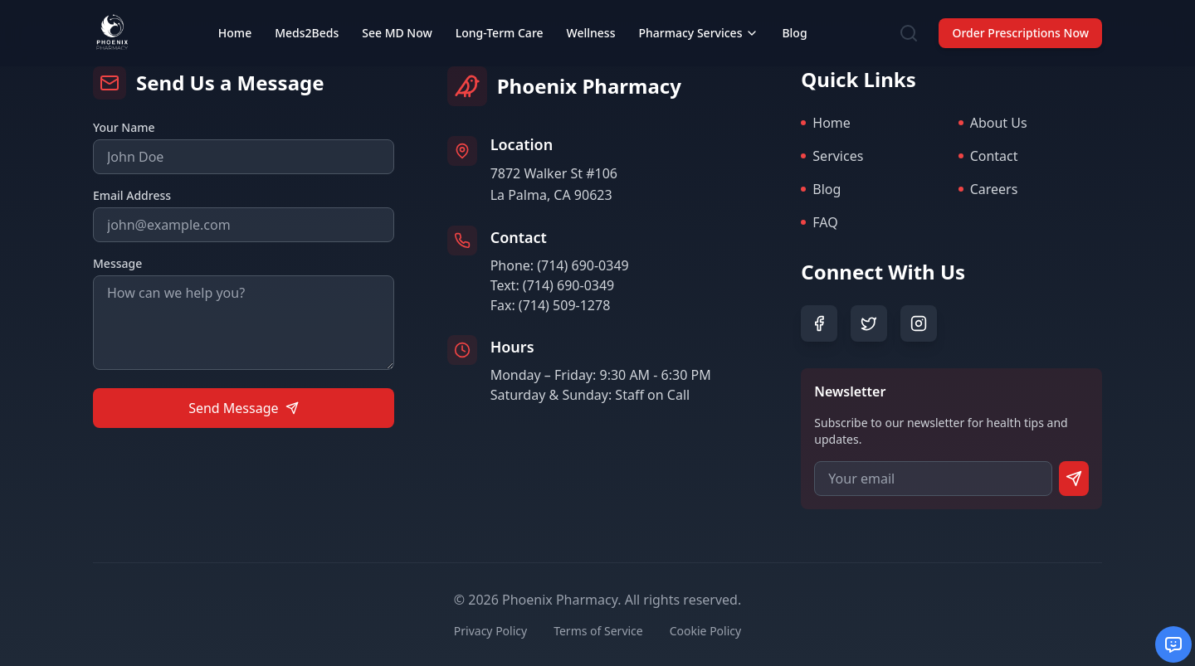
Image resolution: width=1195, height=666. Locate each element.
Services (832, 156)
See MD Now (397, 33)
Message (117, 263)
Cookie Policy (705, 631)
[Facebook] (819, 323)
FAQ (819, 222)
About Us (992, 123)
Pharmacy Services (698, 33)
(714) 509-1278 (564, 305)
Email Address (132, 195)
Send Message (243, 408)
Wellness (591, 33)
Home (234, 33)
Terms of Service (598, 631)
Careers (988, 189)
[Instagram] (918, 323)
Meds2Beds (307, 33)
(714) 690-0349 (582, 265)
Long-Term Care (500, 33)
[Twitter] (869, 323)
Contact (988, 156)
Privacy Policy (490, 631)
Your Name (124, 127)
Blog (794, 33)
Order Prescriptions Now (1020, 33)
